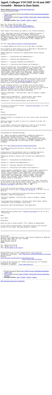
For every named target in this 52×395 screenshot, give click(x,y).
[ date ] (18, 20)
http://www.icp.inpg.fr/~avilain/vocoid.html (19, 27)
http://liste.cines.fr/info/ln (32, 303)
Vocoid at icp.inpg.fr (25, 92)
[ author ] (34, 20)
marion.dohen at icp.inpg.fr (23, 26)
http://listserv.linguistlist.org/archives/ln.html (17, 302)
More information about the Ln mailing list (13, 327)
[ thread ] (23, 20)
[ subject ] (29, 20)
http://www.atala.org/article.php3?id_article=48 (35, 297)
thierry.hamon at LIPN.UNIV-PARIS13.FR (22, 9)
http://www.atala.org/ (26, 309)
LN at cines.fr (36, 295)
